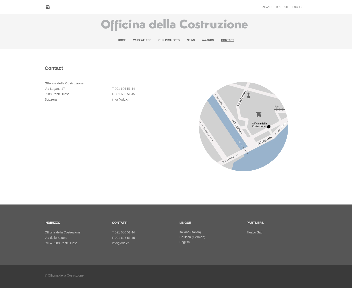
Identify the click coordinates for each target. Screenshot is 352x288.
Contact (227, 40)
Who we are (142, 40)
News (191, 40)
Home (122, 40)
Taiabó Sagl (255, 232)
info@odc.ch (121, 99)
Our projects (169, 40)
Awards (208, 40)
